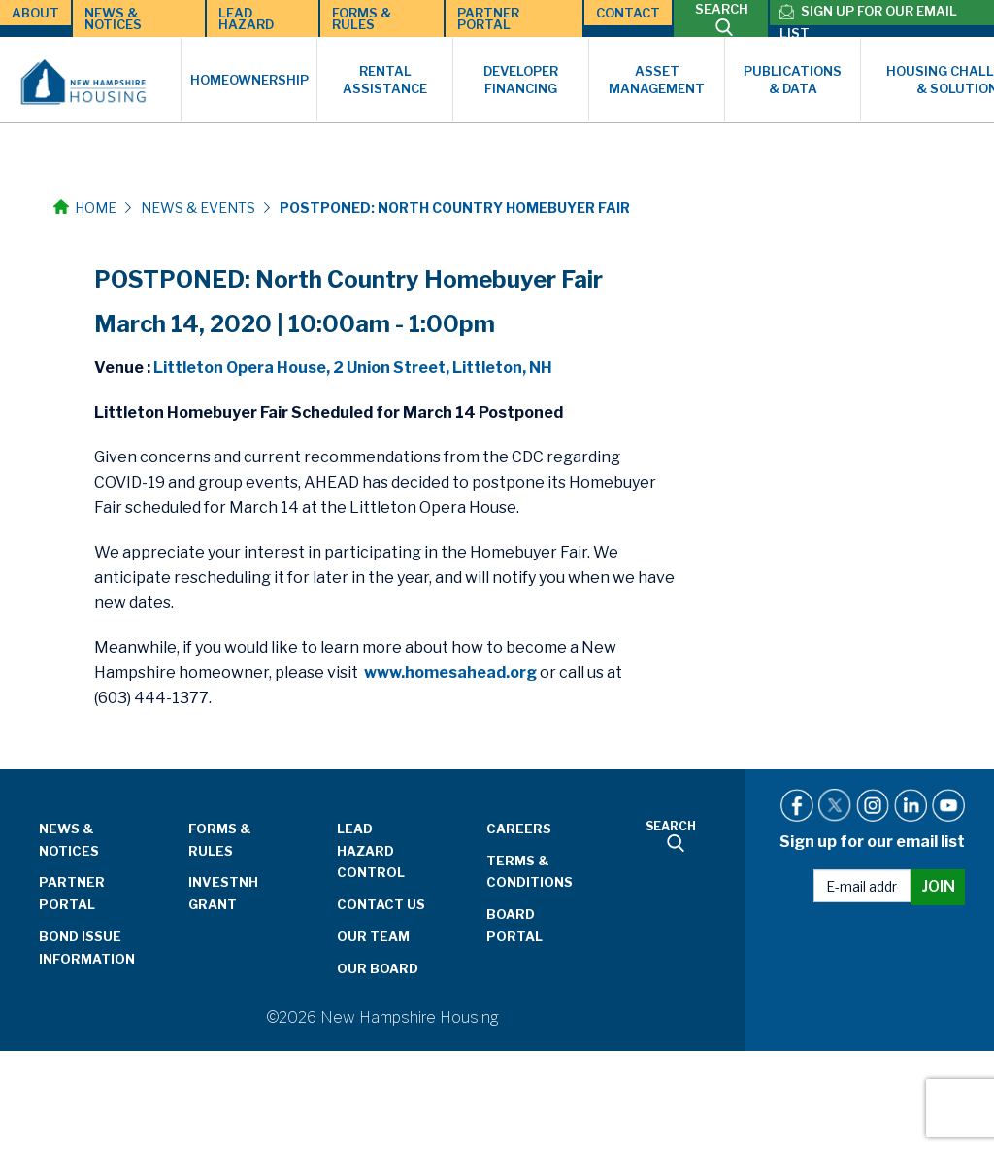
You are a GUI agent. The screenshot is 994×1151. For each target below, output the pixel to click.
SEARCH (721, 18)
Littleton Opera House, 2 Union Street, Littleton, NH (352, 367)
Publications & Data (793, 80)
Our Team (373, 936)
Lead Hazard (246, 18)
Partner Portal (488, 18)
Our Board (377, 968)
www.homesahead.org (450, 672)
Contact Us (381, 904)
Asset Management (657, 80)
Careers (518, 828)
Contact (628, 12)
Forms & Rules (361, 18)
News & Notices (113, 18)
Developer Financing (520, 80)
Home (84, 207)
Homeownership (249, 79)
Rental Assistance (385, 80)
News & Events (198, 207)
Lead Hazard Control (371, 851)
